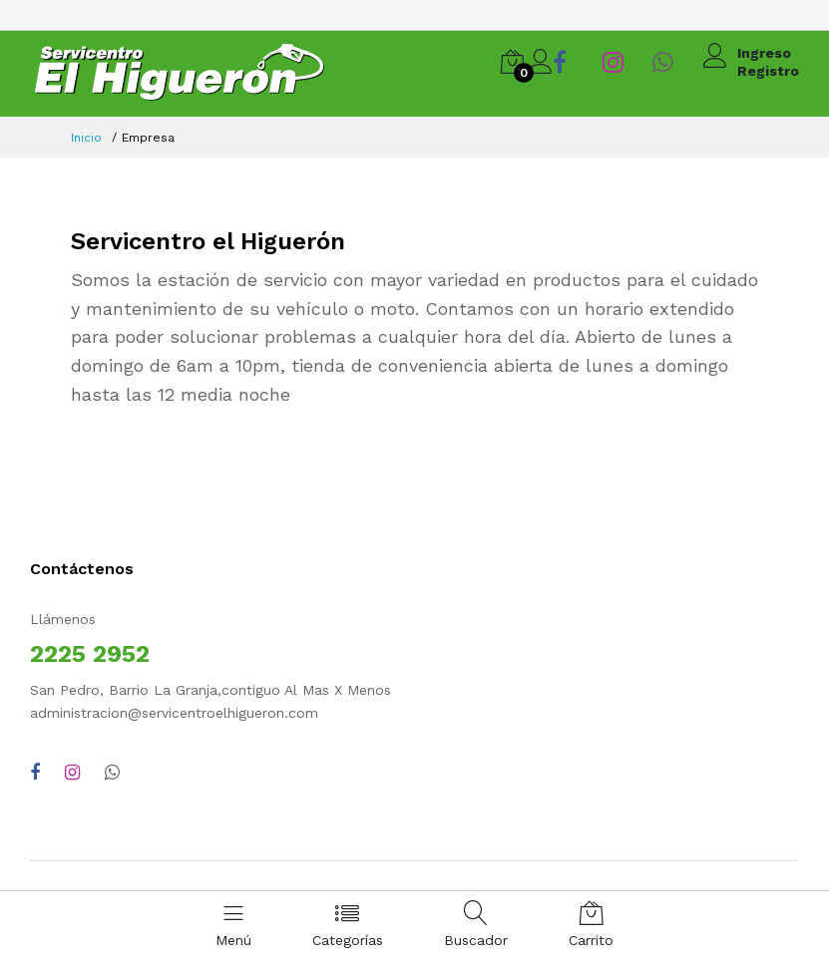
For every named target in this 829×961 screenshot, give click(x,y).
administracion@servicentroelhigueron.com (174, 713)
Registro (768, 71)
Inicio (86, 138)
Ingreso (764, 53)
